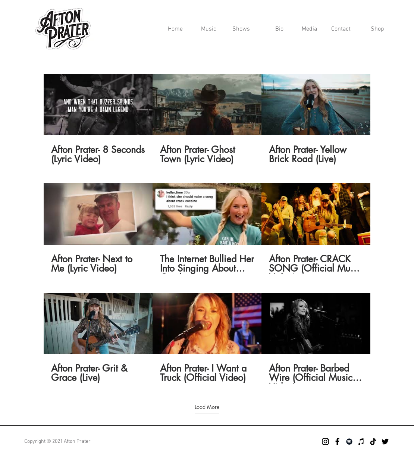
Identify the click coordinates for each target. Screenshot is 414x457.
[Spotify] (349, 441)
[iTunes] (361, 441)
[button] (306, 29)
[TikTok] (373, 441)
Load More (207, 407)
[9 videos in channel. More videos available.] (207, 228)
